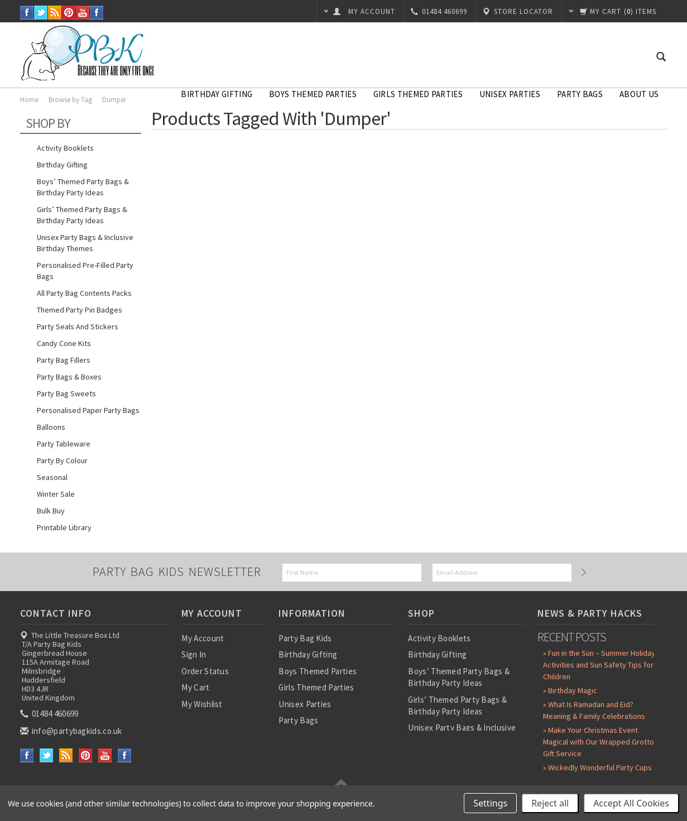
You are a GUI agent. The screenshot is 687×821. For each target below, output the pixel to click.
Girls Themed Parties (418, 94)
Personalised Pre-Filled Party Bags (85, 270)
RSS (55, 13)
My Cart (195, 687)
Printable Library (64, 527)
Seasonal (52, 477)
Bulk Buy (51, 511)
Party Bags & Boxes (69, 377)
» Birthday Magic (570, 690)
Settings (490, 803)
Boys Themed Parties (313, 94)
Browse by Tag (70, 99)
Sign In (193, 654)
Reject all (550, 803)
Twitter (41, 13)
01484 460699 (50, 713)
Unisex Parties (509, 94)
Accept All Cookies (631, 803)
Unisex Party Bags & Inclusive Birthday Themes (85, 242)
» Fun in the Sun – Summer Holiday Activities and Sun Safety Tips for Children (599, 664)
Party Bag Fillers (63, 360)
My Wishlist (201, 704)
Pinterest (69, 13)
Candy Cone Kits (64, 343)
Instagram (97, 13)
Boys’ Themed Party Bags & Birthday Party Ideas (83, 187)
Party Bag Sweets (66, 393)
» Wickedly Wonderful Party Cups (597, 767)
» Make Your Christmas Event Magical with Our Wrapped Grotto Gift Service (598, 741)
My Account (202, 638)
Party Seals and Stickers (77, 326)
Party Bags (580, 94)
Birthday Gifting (216, 94)
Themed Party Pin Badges (79, 310)
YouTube (83, 13)
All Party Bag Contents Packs (84, 293)
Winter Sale (56, 494)
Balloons (51, 427)
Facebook (27, 13)
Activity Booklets (65, 148)
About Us (639, 94)
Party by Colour (62, 460)
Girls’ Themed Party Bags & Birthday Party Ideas (82, 214)
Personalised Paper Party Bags (88, 410)
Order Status (205, 671)
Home (29, 99)
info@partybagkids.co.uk (72, 731)
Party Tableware (63, 444)
